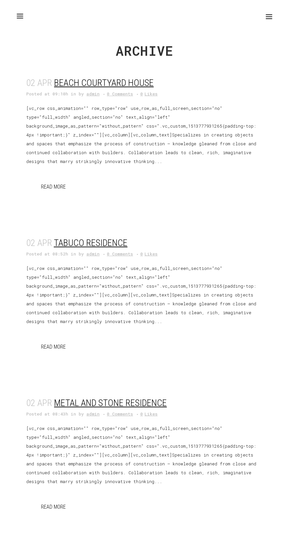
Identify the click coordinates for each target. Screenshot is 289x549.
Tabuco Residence (90, 242)
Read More (53, 187)
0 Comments (120, 94)
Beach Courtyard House (104, 82)
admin (93, 94)
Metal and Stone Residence (110, 402)
